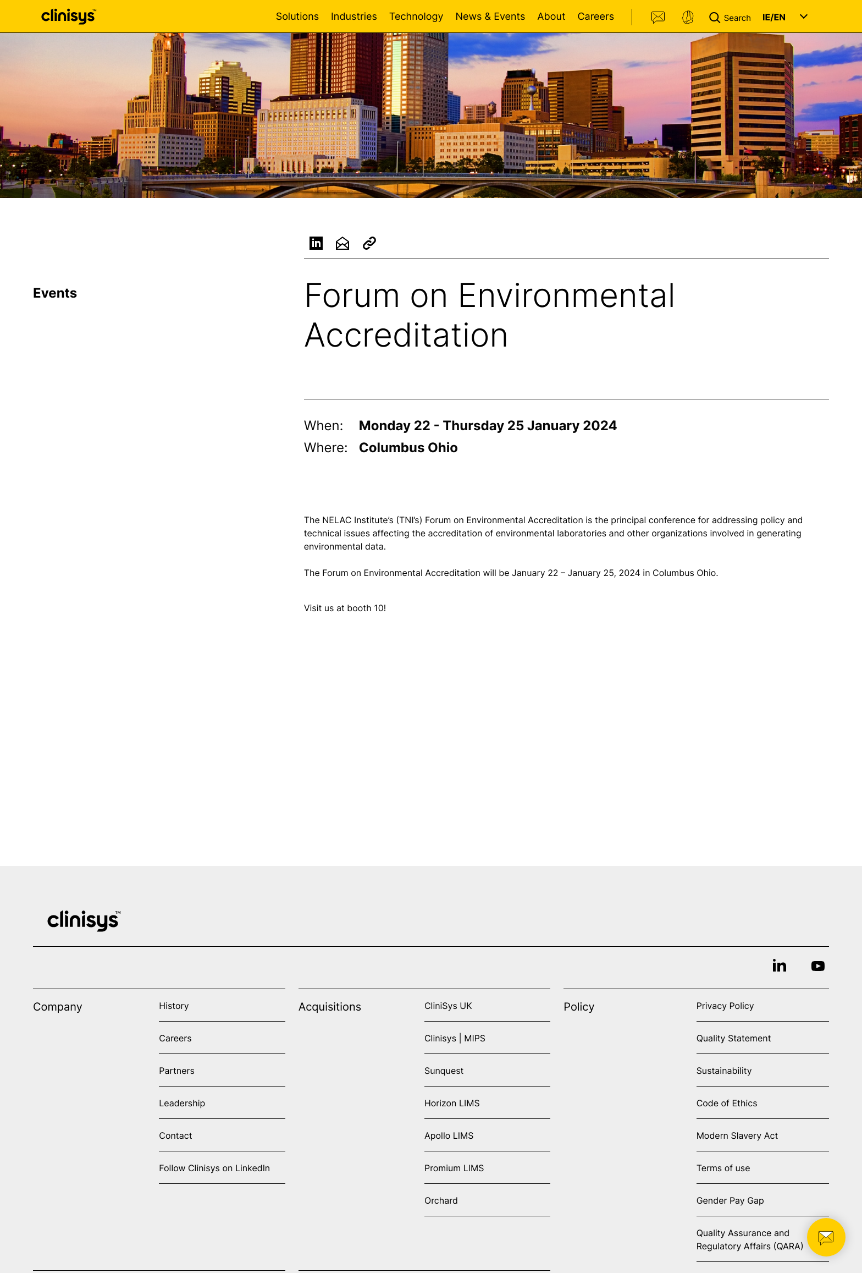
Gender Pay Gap (730, 1200)
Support (688, 18)
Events (55, 293)
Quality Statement (734, 1038)
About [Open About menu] (551, 17)
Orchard (441, 1200)
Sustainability (724, 1070)
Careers (595, 17)
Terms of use (723, 1167)
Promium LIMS (454, 1167)
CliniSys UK (448, 1005)
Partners (177, 1070)
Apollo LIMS (448, 1135)
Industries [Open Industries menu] (354, 17)
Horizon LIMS (452, 1103)
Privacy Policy (725, 1005)
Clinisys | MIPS (454, 1038)
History (174, 1005)
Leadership (182, 1103)
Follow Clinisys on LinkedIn (214, 1167)
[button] (732, 16)
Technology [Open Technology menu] (416, 17)
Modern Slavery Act (737, 1135)
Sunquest (443, 1070)
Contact (659, 18)
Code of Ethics (727, 1103)
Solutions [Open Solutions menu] (297, 17)
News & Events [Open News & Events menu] (490, 17)
